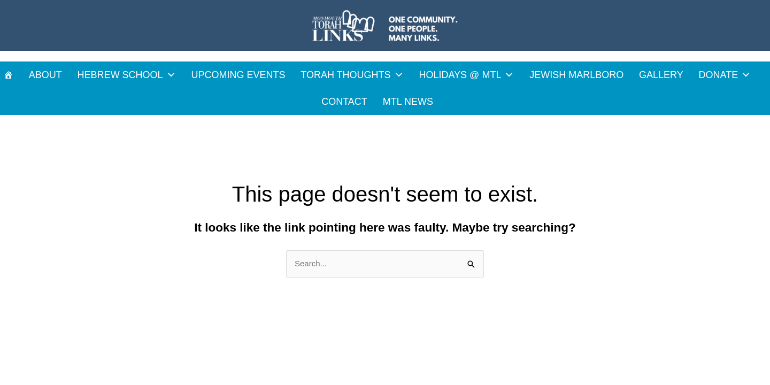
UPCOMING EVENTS (238, 75)
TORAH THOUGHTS (352, 74)
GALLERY (661, 75)
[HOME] (8, 74)
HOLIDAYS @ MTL (466, 74)
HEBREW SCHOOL (127, 74)
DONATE (725, 74)
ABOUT (45, 75)
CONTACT (344, 101)
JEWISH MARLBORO (576, 75)
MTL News (408, 101)
